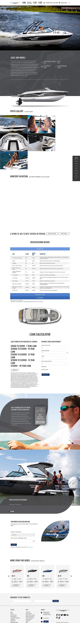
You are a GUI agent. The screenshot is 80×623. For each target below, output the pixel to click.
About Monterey (13, 602)
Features (76, 161)
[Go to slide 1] (10, 497)
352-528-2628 (46, 604)
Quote (76, 178)
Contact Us (15, 356)
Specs (76, 168)
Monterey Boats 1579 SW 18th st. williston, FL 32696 (47, 599)
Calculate (76, 170)
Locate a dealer (29, 605)
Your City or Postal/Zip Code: (19, 524)
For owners (28, 598)
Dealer (76, 175)
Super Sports (29, 3)
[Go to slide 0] (9, 497)
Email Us (46, 607)
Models (11, 599)
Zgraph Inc (63, 616)
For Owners (48, 2)
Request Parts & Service (30, 601)
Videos (76, 166)
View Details (16, 571)
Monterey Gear (13, 614)
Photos (76, 163)
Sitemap (58, 615)
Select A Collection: (16, 518)
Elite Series (24, 3)
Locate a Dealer (13, 610)
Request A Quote (64, 2)
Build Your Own (13, 601)
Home (11, 598)
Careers (12, 612)
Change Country (64, 615)
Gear (27, 608)
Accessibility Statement (14, 617)
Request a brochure (30, 604)
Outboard (40, 3)
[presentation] (9, 562)
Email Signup (12, 611)
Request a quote (29, 599)
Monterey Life (13, 607)
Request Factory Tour (30, 602)
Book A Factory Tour (17, 219)
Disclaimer (12, 615)
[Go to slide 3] (13, 497)
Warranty (40, 408)
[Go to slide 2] (12, 497)
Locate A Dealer (55, 2)
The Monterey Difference (15, 604)
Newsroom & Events (14, 608)
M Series (35, 3)
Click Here (29, 533)
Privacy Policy (65, 613)
